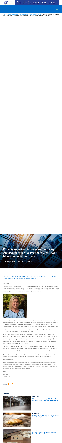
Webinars (8, 321)
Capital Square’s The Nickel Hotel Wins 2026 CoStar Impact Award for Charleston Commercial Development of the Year (45, 234)
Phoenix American (27, 45)
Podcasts (34, 321)
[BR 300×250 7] (45, 351)
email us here (5, 164)
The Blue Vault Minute (26, 380)
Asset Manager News (35, 14)
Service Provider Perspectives (40, 314)
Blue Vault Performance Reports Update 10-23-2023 (45, 258)
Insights (42, 380)
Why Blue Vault (6, 393)
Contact (4, 395)
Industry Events (36, 323)
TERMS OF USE (37, 372)
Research (5, 385)
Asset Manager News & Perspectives (18, 14)
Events (4, 391)
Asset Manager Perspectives (40, 312)
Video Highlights (10, 323)
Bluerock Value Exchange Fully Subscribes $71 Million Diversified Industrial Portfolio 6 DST (44, 183)
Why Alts (5, 380)
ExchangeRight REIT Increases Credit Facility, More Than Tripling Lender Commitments (45, 200)
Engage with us (50, 407)
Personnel (18, 45)
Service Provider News (11, 314)
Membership (5, 389)
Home (4, 14)
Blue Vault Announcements (13, 318)
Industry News (9, 316)
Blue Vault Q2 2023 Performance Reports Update (44, 275)
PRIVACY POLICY (29, 372)
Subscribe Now (16, 347)
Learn (4, 382)
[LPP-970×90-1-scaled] (31, 5)
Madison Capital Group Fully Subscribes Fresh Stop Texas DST (44, 217)
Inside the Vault (36, 318)
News (4, 383)
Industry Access (6, 387)
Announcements (43, 382)
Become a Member (48, 360)
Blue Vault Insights (37, 316)
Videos (22, 385)
